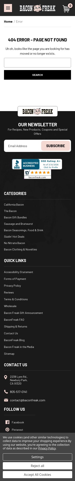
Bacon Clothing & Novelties (20, 249)
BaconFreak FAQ (14, 319)
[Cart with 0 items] (67, 8)
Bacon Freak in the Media (19, 346)
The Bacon (10, 211)
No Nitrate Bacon (14, 243)
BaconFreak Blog (14, 340)
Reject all (37, 466)
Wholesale (10, 306)
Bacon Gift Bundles (15, 217)
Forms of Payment (15, 278)
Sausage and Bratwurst (18, 223)
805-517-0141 (18, 392)
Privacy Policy (12, 285)
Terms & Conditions (16, 299)
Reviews (9, 292)
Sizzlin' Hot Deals (14, 236)
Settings (37, 457)
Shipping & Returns (15, 326)
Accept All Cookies (37, 474)
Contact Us (11, 333)
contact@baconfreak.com (27, 400)
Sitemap (9, 353)
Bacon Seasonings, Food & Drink (23, 230)
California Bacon (14, 204)
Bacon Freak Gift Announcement (23, 312)
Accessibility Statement (18, 272)
